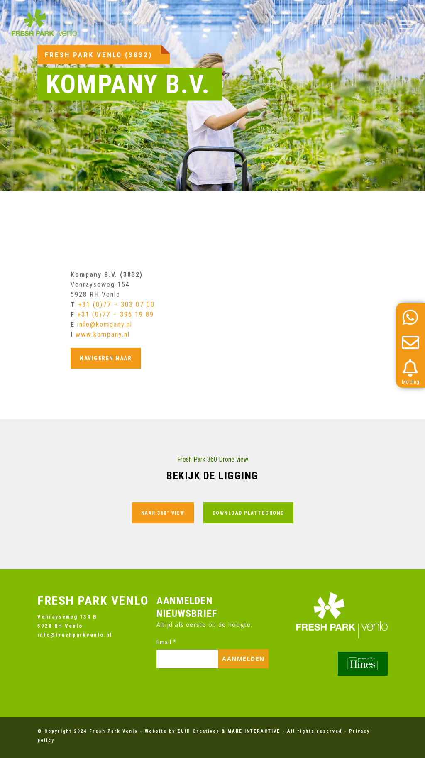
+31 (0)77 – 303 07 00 (116, 304)
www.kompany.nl (103, 334)
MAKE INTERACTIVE (253, 731)
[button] (406, 25)
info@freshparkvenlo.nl (74, 635)
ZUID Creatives (198, 731)
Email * (166, 642)
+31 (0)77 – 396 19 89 (115, 314)
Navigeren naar (106, 358)
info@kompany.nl (104, 324)
